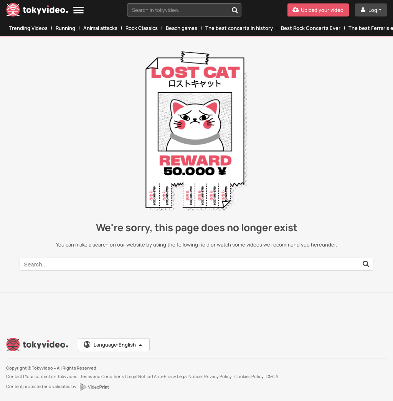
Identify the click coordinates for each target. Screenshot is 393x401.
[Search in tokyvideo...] (234, 9)
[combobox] (184, 9)
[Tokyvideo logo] (37, 11)
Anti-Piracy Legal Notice (177, 376)
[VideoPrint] (94, 387)
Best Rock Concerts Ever (310, 28)
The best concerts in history (239, 28)
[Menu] (78, 10)
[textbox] (177, 10)
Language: (113, 344)
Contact (14, 376)
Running (65, 28)
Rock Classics (141, 28)
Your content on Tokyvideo (51, 376)
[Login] (371, 9)
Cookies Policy (249, 376)
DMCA (272, 376)
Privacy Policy (218, 376)
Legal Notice (139, 376)
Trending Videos (28, 28)
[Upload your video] (318, 9)
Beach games (181, 28)
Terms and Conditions (102, 376)
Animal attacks (100, 28)
